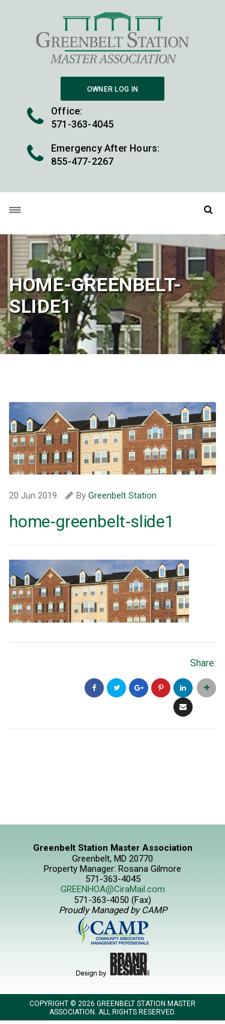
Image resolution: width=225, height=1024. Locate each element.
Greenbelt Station (122, 495)
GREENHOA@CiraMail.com (113, 889)
